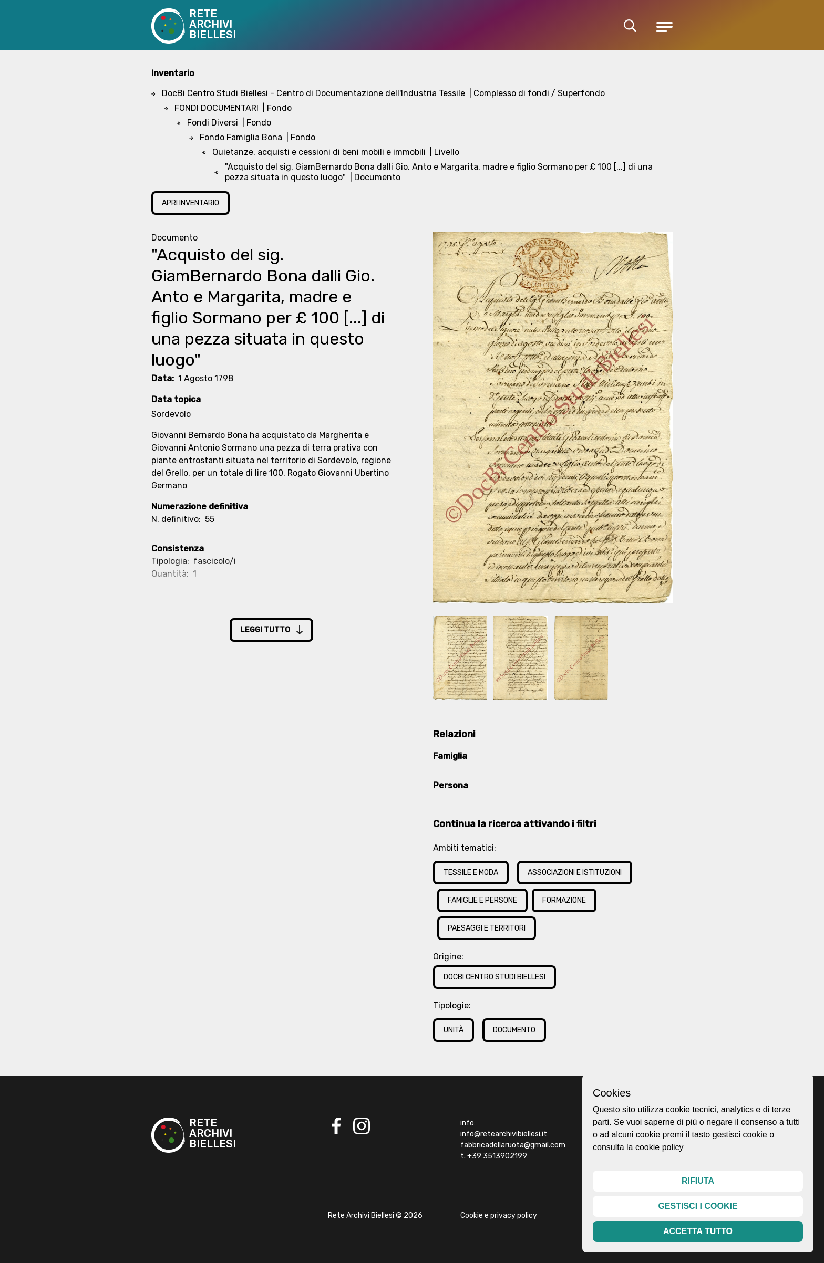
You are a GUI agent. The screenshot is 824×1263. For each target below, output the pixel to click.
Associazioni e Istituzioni (575, 872)
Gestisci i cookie (697, 1206)
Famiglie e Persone (482, 900)
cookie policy (659, 1147)
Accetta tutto (698, 1231)
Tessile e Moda (471, 872)
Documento (514, 1030)
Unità (454, 1030)
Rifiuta (698, 1180)
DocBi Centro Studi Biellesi (494, 977)
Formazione (564, 900)
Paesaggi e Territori (487, 928)
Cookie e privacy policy (498, 1215)
